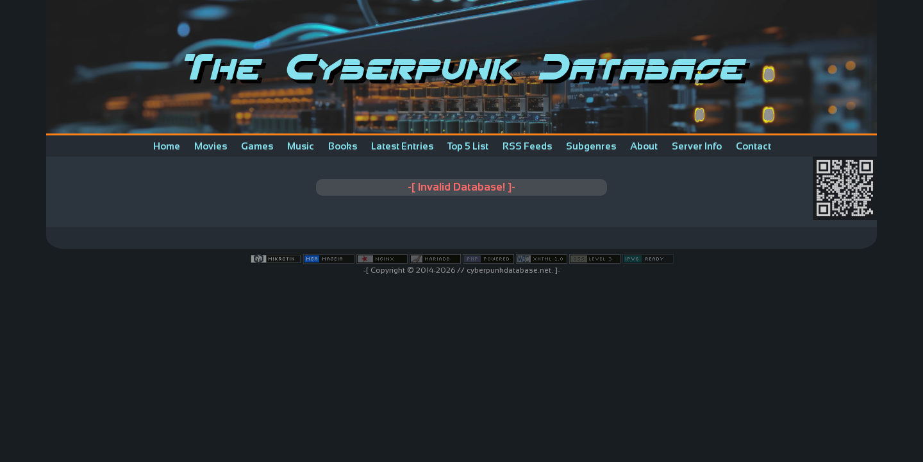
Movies (210, 146)
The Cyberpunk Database (461, 67)
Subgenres (591, 146)
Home (166, 146)
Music (300, 146)
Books (342, 146)
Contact (753, 146)
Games (257, 146)
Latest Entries (402, 146)
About (644, 146)
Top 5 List (467, 146)
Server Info (697, 146)
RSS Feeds (527, 146)
